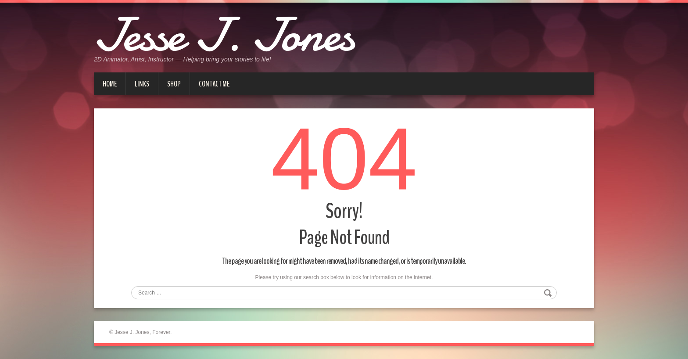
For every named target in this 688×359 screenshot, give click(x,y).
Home (110, 84)
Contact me (214, 84)
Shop (174, 84)
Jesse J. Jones (224, 35)
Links (142, 84)
